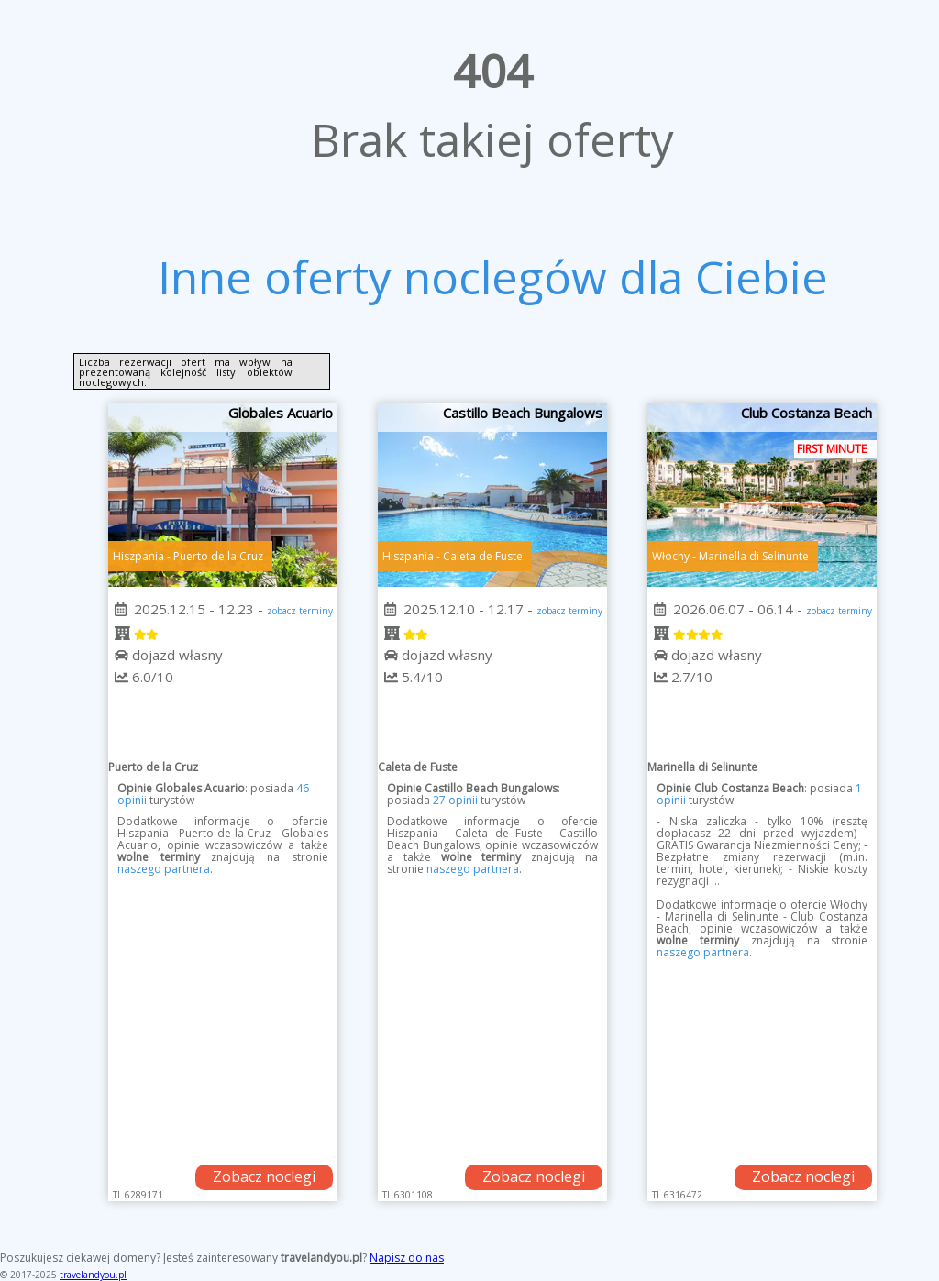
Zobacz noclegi (264, 1176)
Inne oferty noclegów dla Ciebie (493, 277)
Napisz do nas (407, 1257)
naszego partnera (163, 869)
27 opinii (455, 800)
